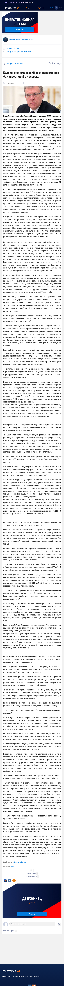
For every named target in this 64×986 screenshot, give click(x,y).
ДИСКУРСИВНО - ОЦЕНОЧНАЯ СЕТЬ (19, 3)
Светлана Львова (13, 49)
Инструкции (36, 976)
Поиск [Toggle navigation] (41, 8)
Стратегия (12, 7)
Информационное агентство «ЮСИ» (21, 40)
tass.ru (13, 866)
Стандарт (19, 29)
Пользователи (23, 976)
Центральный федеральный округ (19, 52)
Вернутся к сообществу (15, 64)
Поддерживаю (31, 873)
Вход (52, 8)
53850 (60, 8)
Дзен (30, 976)
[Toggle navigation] (2, 2)
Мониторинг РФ (6, 976)
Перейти (32, 914)
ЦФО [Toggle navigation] (28, 8)
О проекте (15, 976)
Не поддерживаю (31, 876)
